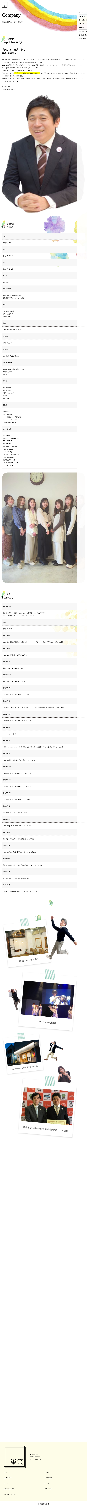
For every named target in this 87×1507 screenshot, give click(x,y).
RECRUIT (47, 1483)
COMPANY (8, 1478)
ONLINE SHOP (9, 1489)
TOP (5, 1472)
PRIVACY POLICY (10, 1494)
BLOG (6, 1483)
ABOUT (47, 1472)
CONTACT (48, 1489)
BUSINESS (48, 1478)
